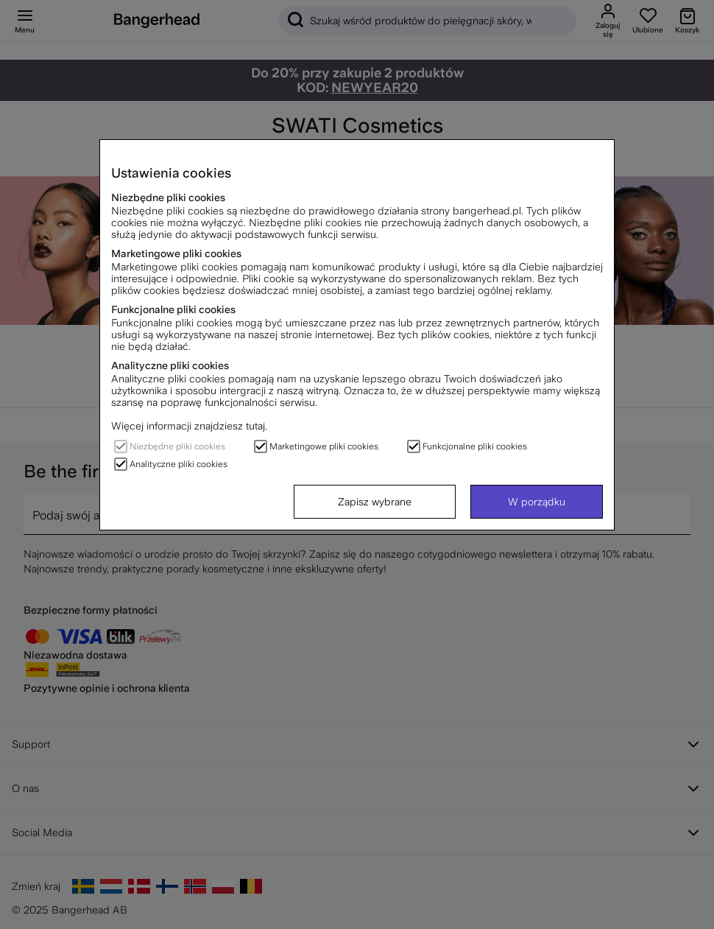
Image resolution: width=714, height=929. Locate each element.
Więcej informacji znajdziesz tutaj (188, 426)
